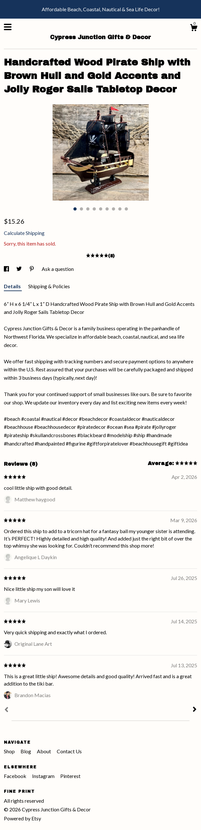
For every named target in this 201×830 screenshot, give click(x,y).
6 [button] (107, 209)
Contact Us (69, 751)
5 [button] (100, 209)
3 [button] (87, 209)
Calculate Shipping (24, 233)
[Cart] (193, 28)
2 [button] (81, 209)
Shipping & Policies (49, 286)
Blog (26, 751)
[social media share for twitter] (19, 269)
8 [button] (119, 209)
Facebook (15, 776)
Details (13, 286)
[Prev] (6, 710)
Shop (10, 751)
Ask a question (58, 269)
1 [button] (75, 209)
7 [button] (113, 209)
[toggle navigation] (8, 27)
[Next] (194, 709)
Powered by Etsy (22, 818)
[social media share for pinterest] (32, 269)
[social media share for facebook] (7, 269)
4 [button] (94, 209)
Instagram (43, 776)
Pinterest (70, 776)
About (44, 751)
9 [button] (126, 209)
